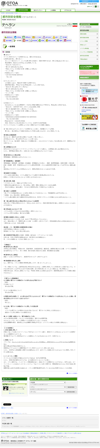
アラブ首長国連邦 (15, 426)
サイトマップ (53, 433)
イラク (33, 426)
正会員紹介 (26, 433)
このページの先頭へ (73, 373)
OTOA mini (96, 442)
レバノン (83, 426)
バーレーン (72, 426)
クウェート (53, 426)
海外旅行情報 (73, 442)
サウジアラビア (60, 426)
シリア (66, 426)
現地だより (83, 45)
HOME (3, 13)
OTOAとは (4, 433)
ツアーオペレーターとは (15, 433)
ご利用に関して (43, 433)
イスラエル (27, 426)
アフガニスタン (5, 426)
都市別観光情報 (84, 37)
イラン (20, 13)
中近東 (16, 13)
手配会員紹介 (84, 59)
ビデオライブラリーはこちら (17, 393)
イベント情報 (84, 41)
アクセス (70, 433)
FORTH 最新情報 (86, 110)
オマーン (42, 426)
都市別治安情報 (84, 55)
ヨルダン (78, 426)
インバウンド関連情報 (86, 52)
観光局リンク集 (62, 433)
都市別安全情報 (9, 13)
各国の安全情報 (82, 442)
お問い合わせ (77, 433)
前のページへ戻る (8, 408)
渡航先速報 (83, 34)
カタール (47, 426)
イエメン (22, 426)
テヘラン (4, 420)
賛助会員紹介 (34, 433)
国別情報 (84, 111)
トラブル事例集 (84, 48)
